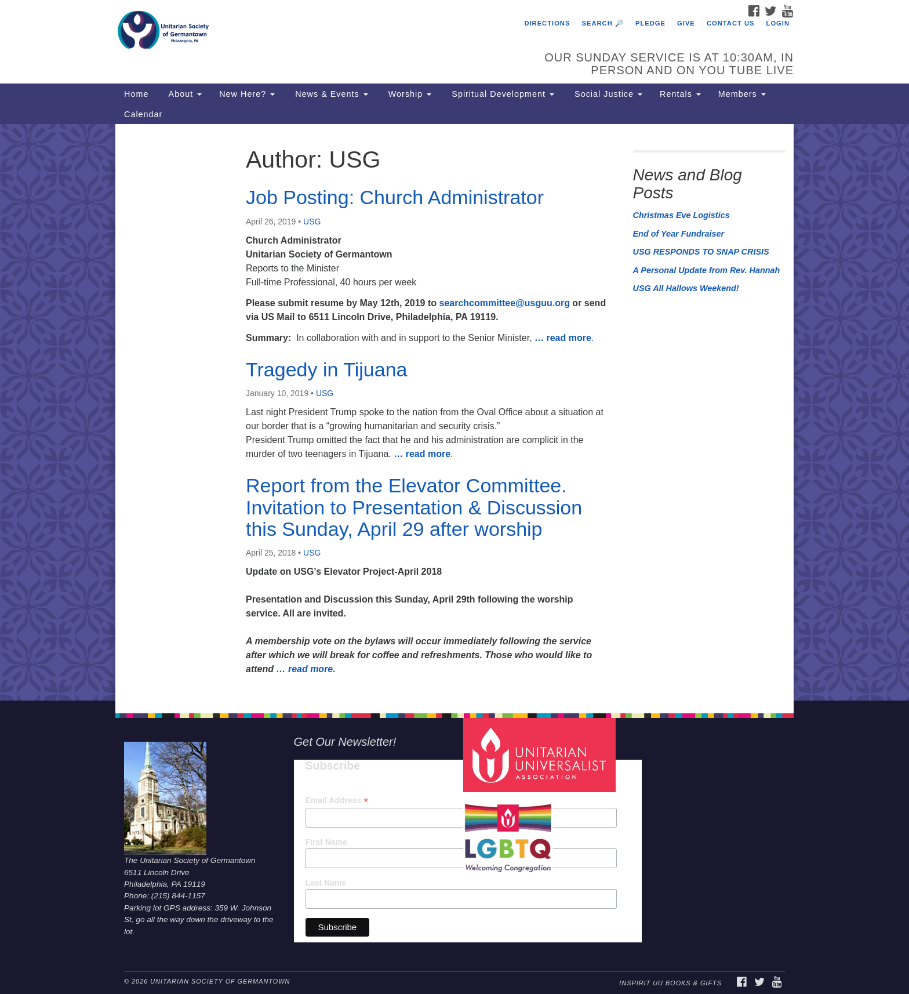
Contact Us (731, 23)
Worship (409, 94)
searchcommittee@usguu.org (504, 303)
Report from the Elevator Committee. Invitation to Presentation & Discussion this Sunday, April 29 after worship (414, 507)
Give (686, 23)
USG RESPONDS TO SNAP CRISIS (701, 251)
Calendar (143, 114)
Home (136, 94)
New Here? (247, 94)
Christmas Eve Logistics (681, 215)
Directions (547, 23)
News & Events (330, 94)
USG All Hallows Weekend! (686, 288)
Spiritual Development (501, 94)
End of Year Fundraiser (679, 233)
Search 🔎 (603, 23)
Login (778, 23)
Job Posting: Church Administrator (395, 197)
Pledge (650, 23)
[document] (454, 412)
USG (312, 221)
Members (742, 94)
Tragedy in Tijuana (326, 369)
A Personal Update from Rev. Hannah (706, 270)
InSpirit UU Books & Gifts (670, 983)
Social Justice (607, 94)
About (184, 94)
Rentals (680, 94)
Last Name (326, 882)
